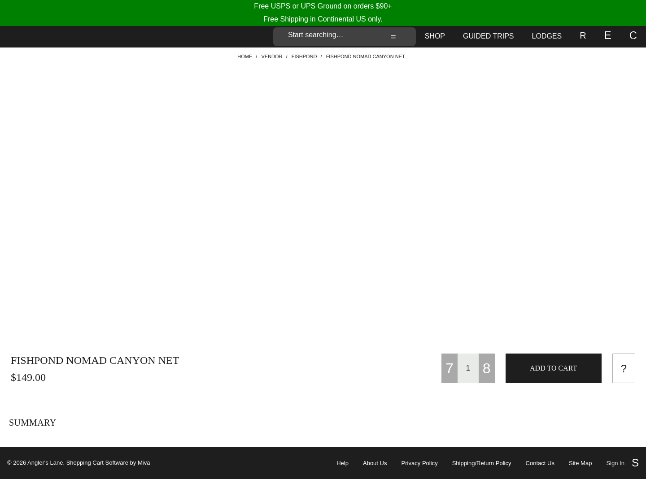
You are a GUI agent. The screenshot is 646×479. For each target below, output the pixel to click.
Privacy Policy (420, 463)
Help (342, 463)
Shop (435, 36)
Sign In (615, 463)
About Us (375, 463)
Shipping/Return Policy (481, 463)
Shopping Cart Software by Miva (108, 462)
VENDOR (271, 56)
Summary (33, 422)
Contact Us (540, 463)
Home (244, 56)
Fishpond (304, 56)
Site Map (580, 463)
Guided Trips (488, 36)
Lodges (547, 36)
